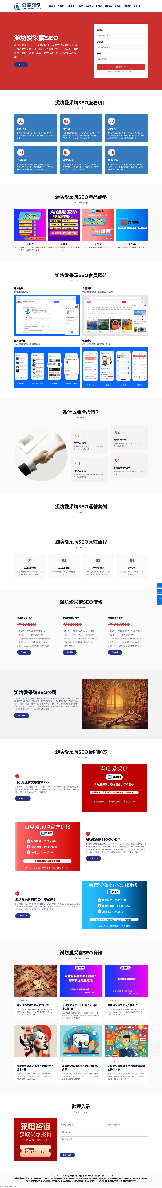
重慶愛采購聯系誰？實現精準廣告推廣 (80, 1067)
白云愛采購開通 (36, 1178)
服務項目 (51, 6)
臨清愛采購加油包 (82, 1178)
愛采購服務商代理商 (129, 1181)
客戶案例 (89, 6)
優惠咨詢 (24, 652)
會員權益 (70, 6)
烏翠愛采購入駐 (104, 1178)
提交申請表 (67, 1155)
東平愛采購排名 (94, 1178)
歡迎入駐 (137, 6)
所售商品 (100, 42)
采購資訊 (127, 6)
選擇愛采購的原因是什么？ (122, 1005)
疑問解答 (118, 6)
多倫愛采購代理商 (115, 1178)
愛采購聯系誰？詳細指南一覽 (33, 1005)
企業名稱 (100, 30)
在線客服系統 (5, 1187)
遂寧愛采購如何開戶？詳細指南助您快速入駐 (126, 1067)
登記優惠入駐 (121, 67)
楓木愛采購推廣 (135, 1178)
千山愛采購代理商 (47, 1178)
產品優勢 (61, 6)
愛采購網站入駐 (35, 1181)
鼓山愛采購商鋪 (46, 1181)
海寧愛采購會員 (57, 1181)
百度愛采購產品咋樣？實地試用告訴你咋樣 (35, 1067)
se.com (13, 1187)
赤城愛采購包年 (92, 1181)
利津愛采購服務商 (59, 1178)
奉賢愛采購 (125, 1178)
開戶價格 (108, 6)
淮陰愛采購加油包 (68, 1181)
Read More (22, 715)
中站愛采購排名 (102, 1181)
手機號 (99, 54)
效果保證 (80, 6)
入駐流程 (99, 6)
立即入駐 (21, 65)
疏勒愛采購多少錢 (80, 1181)
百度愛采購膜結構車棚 (115, 1181)
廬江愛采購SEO (71, 1178)
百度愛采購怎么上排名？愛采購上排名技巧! (80, 1007)
